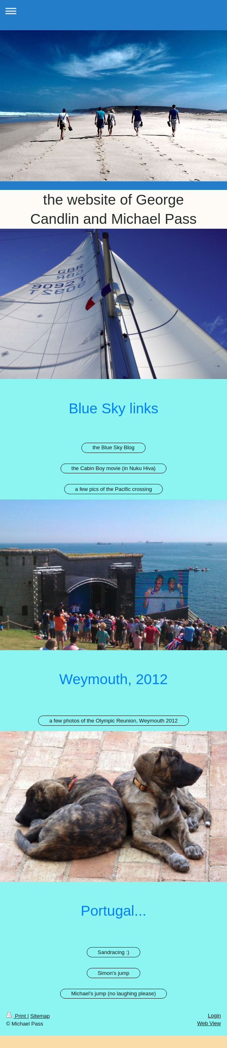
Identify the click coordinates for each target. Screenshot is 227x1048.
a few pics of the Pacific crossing (113, 489)
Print (16, 1016)
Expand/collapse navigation (113, 11)
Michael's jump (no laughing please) (113, 993)
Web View (209, 1023)
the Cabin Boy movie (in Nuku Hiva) (114, 468)
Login (214, 1015)
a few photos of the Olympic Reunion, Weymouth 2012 (113, 721)
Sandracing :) (113, 952)
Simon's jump (114, 973)
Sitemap (40, 1016)
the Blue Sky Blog (113, 447)
